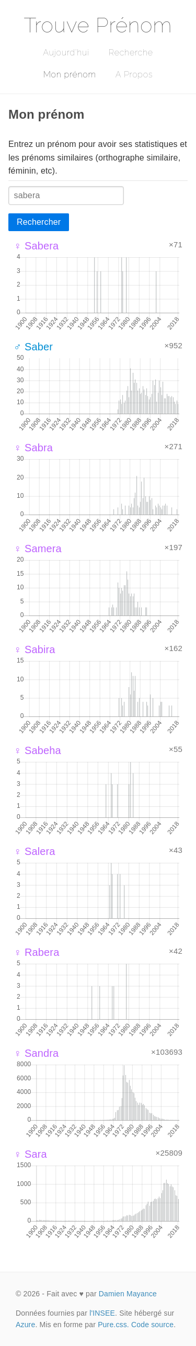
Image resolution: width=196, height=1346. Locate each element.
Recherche (131, 53)
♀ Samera (38, 548)
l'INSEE (102, 1313)
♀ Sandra (36, 1053)
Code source (152, 1324)
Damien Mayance (128, 1294)
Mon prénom (69, 74)
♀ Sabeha (37, 750)
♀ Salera (34, 851)
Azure (25, 1324)
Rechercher (39, 222)
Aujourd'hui (66, 53)
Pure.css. (113, 1324)
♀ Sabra (33, 447)
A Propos (134, 74)
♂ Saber (33, 346)
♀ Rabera (36, 952)
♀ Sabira (34, 649)
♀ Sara (30, 1154)
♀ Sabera (36, 246)
